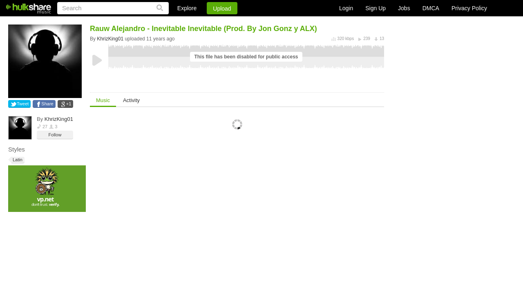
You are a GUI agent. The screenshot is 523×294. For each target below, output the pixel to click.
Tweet (23, 103)
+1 (69, 103)
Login (346, 8)
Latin (16, 160)
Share (47, 103)
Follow (55, 134)
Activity (131, 100)
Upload (222, 8)
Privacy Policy (469, 8)
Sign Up (375, 8)
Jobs (404, 8)
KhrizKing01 (59, 119)
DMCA (430, 8)
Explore (187, 8)
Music (103, 100)
